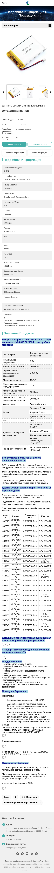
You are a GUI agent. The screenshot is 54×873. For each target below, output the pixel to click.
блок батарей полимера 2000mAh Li (22, 803)
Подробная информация (14, 153)
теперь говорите (14, 144)
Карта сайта (38, 861)
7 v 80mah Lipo (29, 797)
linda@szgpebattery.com (16, 848)
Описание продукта (39, 153)
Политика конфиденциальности (17, 861)
